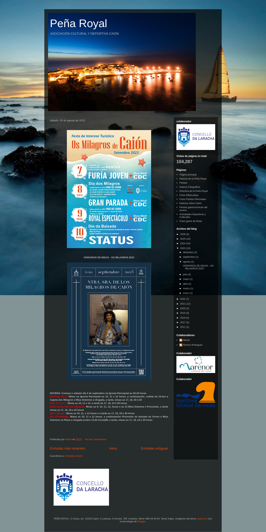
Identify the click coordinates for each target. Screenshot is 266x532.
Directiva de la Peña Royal (193, 191)
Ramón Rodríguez (193, 344)
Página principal (188, 174)
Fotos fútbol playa (188, 195)
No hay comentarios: (96, 439)
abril (185, 283)
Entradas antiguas (154, 448)
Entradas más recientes (67, 448)
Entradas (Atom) (74, 456)
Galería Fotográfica (189, 187)
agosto (187, 261)
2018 (183, 317)
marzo (186, 288)
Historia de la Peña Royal (193, 178)
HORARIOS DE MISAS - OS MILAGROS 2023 (198, 267)
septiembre (189, 256)
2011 (183, 327)
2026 (183, 234)
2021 (183, 303)
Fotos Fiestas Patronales (192, 199)
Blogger (141, 521)
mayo (186, 279)
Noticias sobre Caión (190, 203)
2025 (183, 238)
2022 (183, 299)
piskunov (201, 518)
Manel (186, 340)
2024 (183, 243)
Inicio (113, 448)
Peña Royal (78, 23)
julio (185, 274)
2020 (183, 308)
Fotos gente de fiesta (190, 221)
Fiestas (183, 182)
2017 (183, 322)
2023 (183, 248)
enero (186, 293)
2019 (183, 313)
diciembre (188, 252)
